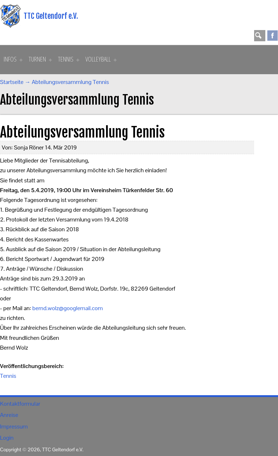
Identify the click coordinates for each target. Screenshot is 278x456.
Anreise (9, 415)
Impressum (14, 426)
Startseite (12, 82)
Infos (13, 59)
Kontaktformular (20, 404)
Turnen (40, 59)
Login (6, 438)
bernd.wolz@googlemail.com (67, 308)
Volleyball (101, 59)
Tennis (68, 59)
